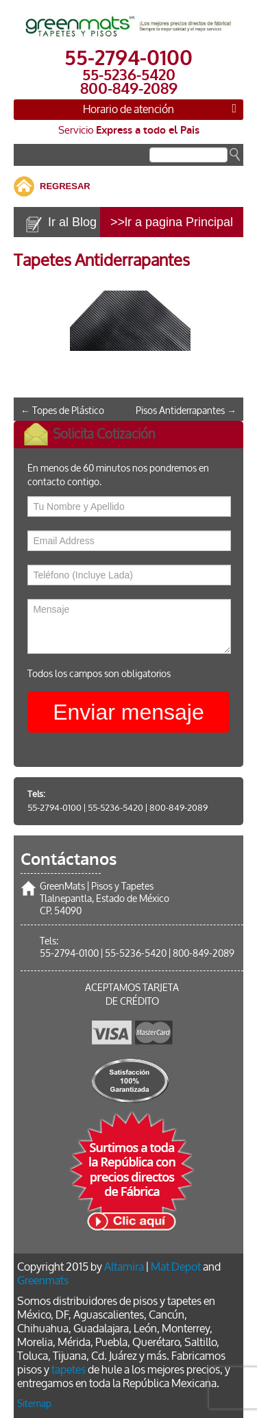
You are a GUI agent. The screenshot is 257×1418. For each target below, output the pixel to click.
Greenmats (43, 1280)
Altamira (124, 1267)
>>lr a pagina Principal (171, 222)
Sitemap (34, 1403)
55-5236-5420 (115, 808)
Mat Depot (176, 1267)
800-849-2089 (178, 808)
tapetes (68, 1369)
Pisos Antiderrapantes (186, 410)
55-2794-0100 (54, 808)
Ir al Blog (72, 222)
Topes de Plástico (62, 410)
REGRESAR (65, 186)
